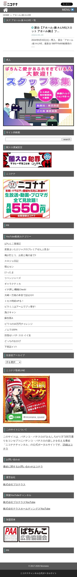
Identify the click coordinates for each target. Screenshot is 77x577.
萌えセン (9, 266)
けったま (9, 272)
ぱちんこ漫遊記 (13, 243)
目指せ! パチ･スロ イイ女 (18, 335)
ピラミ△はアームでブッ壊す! (20, 306)
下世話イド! (11, 347)
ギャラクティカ (13, 284)
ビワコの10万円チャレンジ (19, 324)
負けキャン (10, 312)
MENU (68, 9)
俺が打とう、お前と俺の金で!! (20, 255)
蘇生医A (9, 318)
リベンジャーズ (13, 278)
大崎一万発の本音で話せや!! (19, 295)
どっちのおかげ (13, 341)
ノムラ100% (11, 329)
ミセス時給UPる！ (14, 301)
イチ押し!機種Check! (15, 289)
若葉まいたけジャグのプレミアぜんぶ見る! (27, 249)
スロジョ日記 (11, 261)
